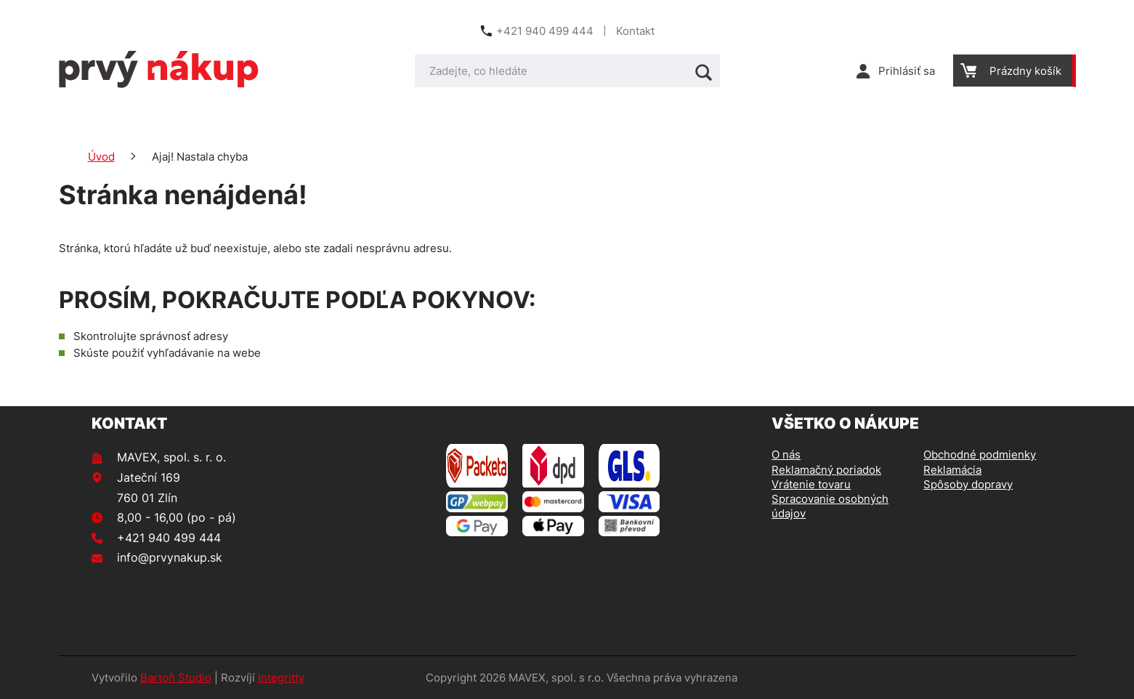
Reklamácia (952, 470)
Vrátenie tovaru (811, 484)
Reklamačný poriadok (826, 470)
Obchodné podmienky (979, 454)
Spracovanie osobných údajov (829, 506)
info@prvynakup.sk (169, 557)
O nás (786, 454)
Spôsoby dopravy (968, 484)
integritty (281, 677)
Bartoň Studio (175, 677)
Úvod (101, 156)
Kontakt (635, 31)
